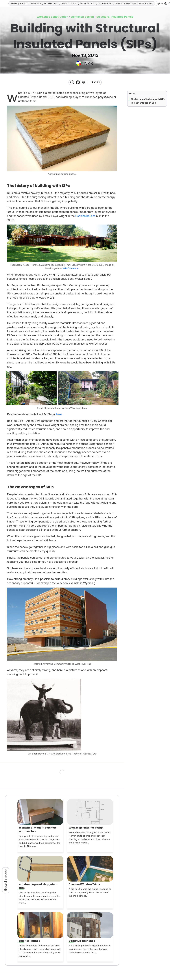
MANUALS (36, 3)
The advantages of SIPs (143, 102)
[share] (95, 81)
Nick (88, 63)
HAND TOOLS (68, 3)
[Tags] (83, 82)
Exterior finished (29, 941)
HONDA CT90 (146, 3)
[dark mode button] (165, 3)
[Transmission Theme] (78, 82)
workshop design (82, 16)
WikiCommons (70, 268)
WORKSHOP (104, 3)
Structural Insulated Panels (114, 16)
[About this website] (72, 82)
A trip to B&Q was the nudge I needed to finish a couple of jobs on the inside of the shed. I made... (90, 892)
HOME (14, 3)
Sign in (160, 3)
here (59, 414)
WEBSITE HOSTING (126, 3)
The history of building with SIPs (148, 99)
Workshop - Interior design (86, 827)
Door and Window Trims (84, 884)
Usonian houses (85, 216)
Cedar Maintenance (82, 941)
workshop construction (52, 16)
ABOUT (24, 3)
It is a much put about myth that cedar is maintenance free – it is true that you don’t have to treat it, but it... (90, 949)
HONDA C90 (50, 3)
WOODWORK (87, 3)
